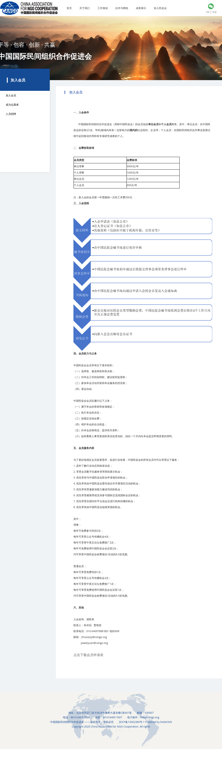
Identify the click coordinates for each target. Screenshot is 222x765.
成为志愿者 (12, 104)
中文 (214, 12)
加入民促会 (160, 8)
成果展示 (141, 8)
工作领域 (102, 8)
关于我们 (84, 8)
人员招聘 (11, 114)
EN (207, 12)
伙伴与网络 (121, 8)
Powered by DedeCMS (158, 722)
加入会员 (11, 95)
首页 (69, 8)
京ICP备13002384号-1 (132, 722)
